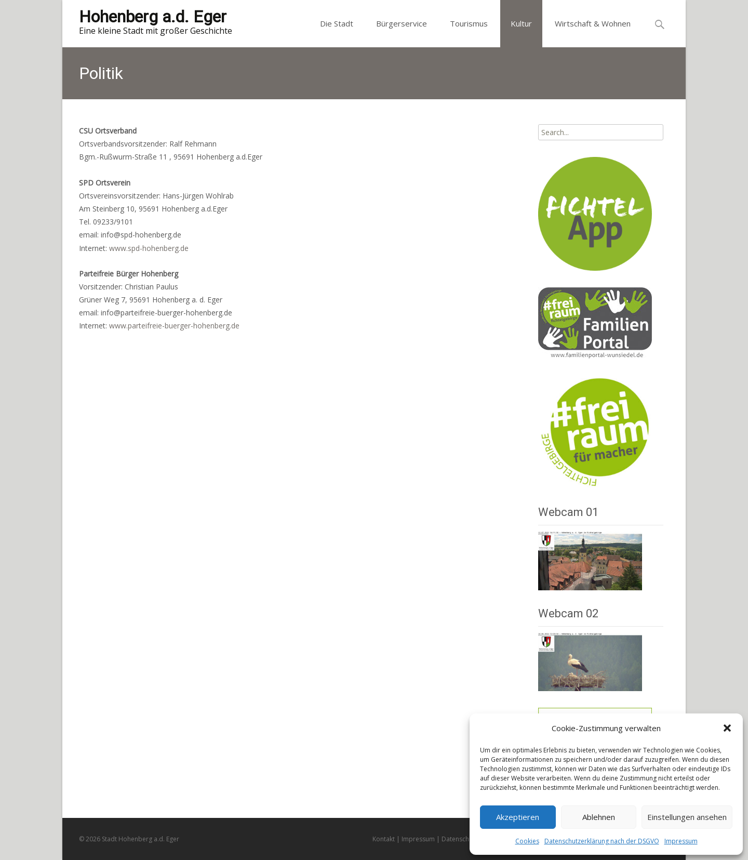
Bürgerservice (401, 23)
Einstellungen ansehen (687, 817)
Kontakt (383, 839)
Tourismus (469, 23)
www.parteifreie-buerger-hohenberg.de (174, 325)
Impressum (681, 841)
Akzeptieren (517, 817)
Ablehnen (598, 817)
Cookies (527, 841)
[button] (727, 728)
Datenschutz (460, 839)
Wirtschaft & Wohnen (593, 23)
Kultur (521, 23)
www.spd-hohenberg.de (149, 248)
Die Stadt (336, 23)
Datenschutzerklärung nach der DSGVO (601, 841)
